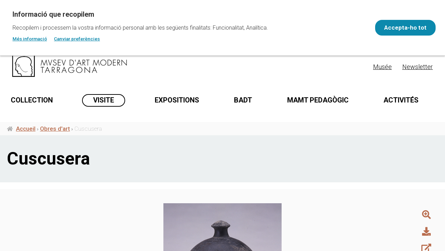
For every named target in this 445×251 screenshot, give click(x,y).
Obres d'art (55, 131)
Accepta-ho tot (402, 27)
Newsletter (417, 66)
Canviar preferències (77, 38)
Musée (382, 66)
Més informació (30, 38)
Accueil (25, 131)
